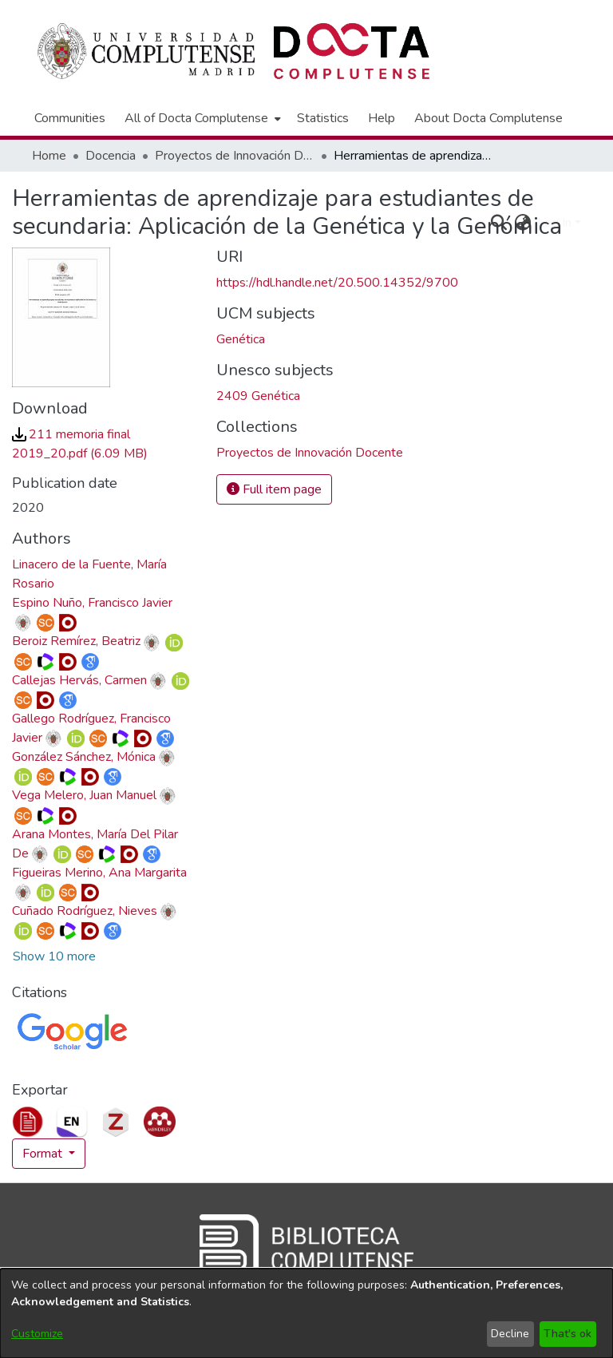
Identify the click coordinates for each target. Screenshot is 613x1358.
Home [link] (49, 155)
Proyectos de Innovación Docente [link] (234, 155)
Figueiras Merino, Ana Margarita (99, 872)
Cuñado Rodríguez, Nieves (84, 911)
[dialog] (306, 1313)
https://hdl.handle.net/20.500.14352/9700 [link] (337, 282)
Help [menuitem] (381, 118)
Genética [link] (240, 339)
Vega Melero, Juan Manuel (84, 795)
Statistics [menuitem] (323, 118)
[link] (309, 452)
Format (43, 1153)
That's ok (567, 1333)
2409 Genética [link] (258, 396)
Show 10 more (54, 956)
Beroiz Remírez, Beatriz (76, 641)
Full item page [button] (274, 489)
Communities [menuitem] (69, 118)
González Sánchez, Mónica (84, 757)
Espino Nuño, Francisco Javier (92, 603)
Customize (37, 1333)
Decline (510, 1333)
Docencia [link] (110, 155)
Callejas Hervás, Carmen (79, 680)
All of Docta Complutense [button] (196, 118)
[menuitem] (201, 118)
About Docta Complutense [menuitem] (488, 118)
